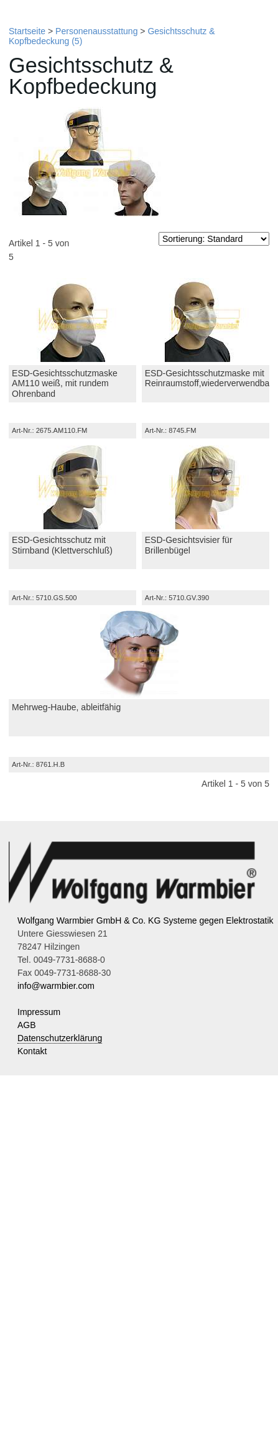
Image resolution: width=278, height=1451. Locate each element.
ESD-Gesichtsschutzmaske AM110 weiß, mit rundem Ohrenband (65, 383)
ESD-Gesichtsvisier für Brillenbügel (189, 545)
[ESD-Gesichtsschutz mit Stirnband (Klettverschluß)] (72, 487)
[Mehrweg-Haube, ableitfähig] (139, 654)
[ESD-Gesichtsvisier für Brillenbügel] (205, 487)
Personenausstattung (96, 31)
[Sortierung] (214, 239)
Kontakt (32, 1051)
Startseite (27, 31)
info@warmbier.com (56, 986)
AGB (26, 1025)
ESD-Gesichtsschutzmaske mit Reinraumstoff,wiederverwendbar (208, 378)
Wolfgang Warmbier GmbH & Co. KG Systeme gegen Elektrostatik (145, 920)
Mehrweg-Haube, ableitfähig (66, 707)
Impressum (38, 1012)
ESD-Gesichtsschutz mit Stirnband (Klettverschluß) (62, 545)
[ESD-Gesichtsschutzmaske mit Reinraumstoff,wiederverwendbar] (205, 320)
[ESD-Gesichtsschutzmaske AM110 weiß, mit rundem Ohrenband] (72, 320)
